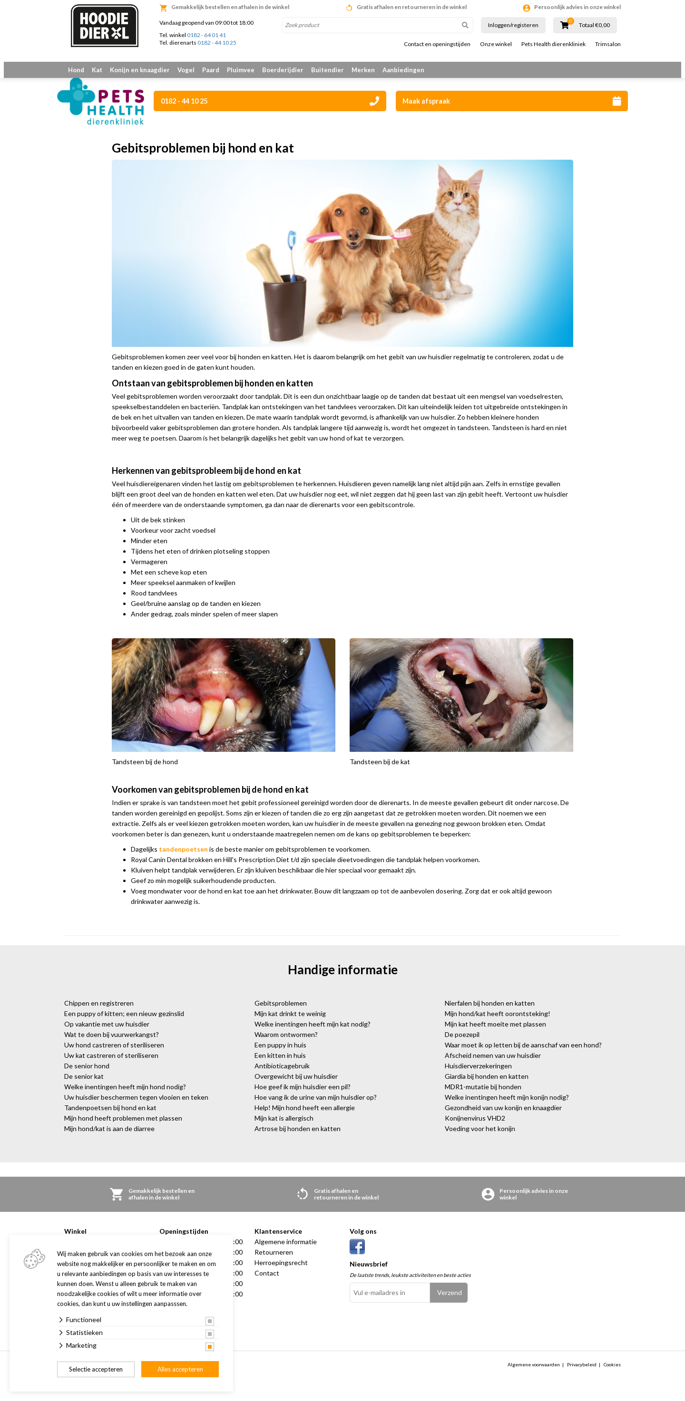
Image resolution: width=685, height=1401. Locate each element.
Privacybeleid (582, 1376)
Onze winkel (496, 44)
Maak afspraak (511, 101)
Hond (76, 70)
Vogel (186, 70)
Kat (97, 70)
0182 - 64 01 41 (206, 34)
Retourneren (273, 1264)
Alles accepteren (180, 1369)
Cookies (612, 1376)
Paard (210, 70)
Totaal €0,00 (594, 25)
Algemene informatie (285, 1253)
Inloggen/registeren (513, 25)
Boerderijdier (282, 70)
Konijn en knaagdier (140, 70)
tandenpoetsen (183, 861)
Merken (363, 70)
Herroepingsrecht (281, 1274)
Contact (266, 1285)
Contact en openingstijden (437, 44)
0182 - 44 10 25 (216, 42)
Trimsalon (608, 44)
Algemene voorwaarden (534, 1376)
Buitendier (327, 70)
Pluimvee (240, 70)
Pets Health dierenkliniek (553, 44)
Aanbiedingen (403, 70)
